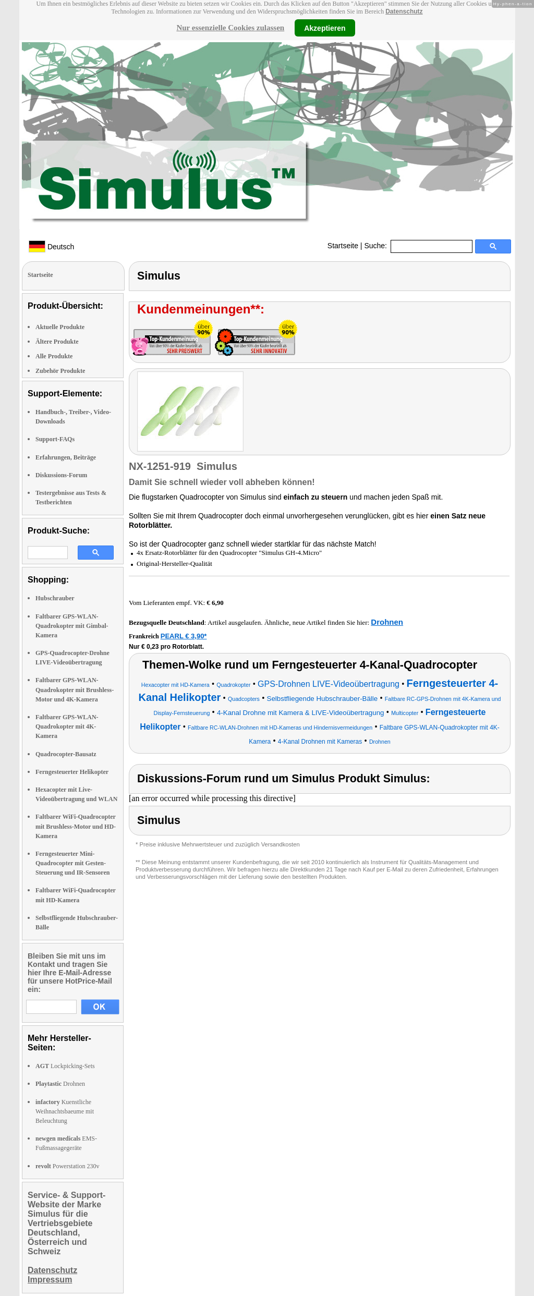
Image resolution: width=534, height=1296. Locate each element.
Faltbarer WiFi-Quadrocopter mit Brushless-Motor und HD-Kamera (75, 826)
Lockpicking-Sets (65, 1066)
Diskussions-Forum (61, 475)
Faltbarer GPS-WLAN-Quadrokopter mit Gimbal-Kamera (71, 626)
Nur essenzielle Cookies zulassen (230, 27)
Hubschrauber (55, 598)
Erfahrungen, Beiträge (65, 457)
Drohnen (60, 1083)
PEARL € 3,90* (184, 636)
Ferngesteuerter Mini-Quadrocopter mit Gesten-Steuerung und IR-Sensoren (72, 863)
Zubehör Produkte (60, 370)
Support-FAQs (55, 439)
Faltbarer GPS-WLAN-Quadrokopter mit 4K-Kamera (67, 726)
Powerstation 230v (67, 1166)
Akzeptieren (324, 27)
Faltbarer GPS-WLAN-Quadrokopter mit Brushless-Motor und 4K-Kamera (74, 689)
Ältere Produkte (57, 341)
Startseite (342, 245)
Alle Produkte (53, 356)
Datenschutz (403, 11)
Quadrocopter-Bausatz (65, 754)
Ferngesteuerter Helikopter (71, 772)
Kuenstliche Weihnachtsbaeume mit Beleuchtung (64, 1111)
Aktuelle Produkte (59, 327)
